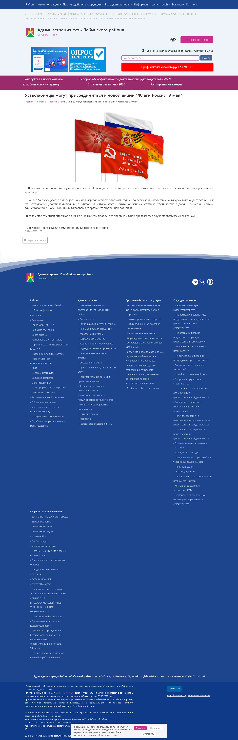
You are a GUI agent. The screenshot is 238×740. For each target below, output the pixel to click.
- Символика (36, 320)
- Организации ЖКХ (40, 382)
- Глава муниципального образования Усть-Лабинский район (94, 310)
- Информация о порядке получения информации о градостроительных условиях (189, 337)
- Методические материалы (140, 333)
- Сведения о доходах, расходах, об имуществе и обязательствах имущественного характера (145, 356)
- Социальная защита (41, 531)
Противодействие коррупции (83, 4)
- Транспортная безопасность (46, 616)
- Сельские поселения (42, 329)
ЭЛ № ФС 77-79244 (65, 692)
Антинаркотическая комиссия (89, 13)
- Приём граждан (39, 541)
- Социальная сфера (41, 526)
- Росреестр (84, 418)
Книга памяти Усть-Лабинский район (122, 18)
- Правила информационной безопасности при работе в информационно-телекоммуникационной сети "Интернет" (45, 639)
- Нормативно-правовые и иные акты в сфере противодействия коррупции (143, 310)
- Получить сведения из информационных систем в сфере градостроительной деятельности (191, 420)
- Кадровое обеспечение (91, 338)
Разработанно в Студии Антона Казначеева (188, 695)
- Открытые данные (88, 414)
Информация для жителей (152, 4)
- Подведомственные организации (97, 348)
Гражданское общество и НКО (179, 13)
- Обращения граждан (90, 362)
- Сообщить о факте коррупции (142, 388)
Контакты (192, 4)
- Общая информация (41, 310)
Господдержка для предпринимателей (134, 13)
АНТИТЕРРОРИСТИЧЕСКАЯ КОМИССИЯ (46, 13)
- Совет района (38, 334)
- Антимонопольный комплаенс (47, 397)
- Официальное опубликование (47, 416)
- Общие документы (184, 471)
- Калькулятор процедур (186, 452)
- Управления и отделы (90, 333)
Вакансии (178, 4)
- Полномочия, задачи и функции (95, 328)
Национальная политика (41, 18)
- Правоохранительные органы (47, 353)
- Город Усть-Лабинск (42, 324)
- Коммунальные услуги (43, 546)
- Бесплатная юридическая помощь (49, 516)
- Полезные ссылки (183, 466)
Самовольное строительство (78, 18)
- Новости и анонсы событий (45, 305)
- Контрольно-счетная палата (46, 339)
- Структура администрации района (97, 323)
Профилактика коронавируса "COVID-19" (167, 67)
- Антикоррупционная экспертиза (143, 319)
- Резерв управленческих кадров (95, 343)
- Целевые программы (42, 372)
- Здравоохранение (40, 521)
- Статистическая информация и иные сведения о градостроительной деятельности (191, 434)
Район (31, 4)
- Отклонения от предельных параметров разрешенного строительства (189, 499)
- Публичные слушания (42, 392)
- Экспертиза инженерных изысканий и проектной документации (187, 406)
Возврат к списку (35, 240)
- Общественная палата (43, 402)
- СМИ (33, 368)
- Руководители (86, 319)
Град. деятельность (118, 4)
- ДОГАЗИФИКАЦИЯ (40, 579)
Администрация (49, 4)
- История (35, 315)
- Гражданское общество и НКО (95, 423)
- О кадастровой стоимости (44, 569)
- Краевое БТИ (38, 536)
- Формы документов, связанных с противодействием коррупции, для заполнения (144, 342)
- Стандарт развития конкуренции (48, 387)
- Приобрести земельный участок (191, 374)
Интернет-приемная (196, 40)
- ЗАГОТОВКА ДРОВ (40, 584)
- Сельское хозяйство (41, 377)
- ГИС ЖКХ (35, 574)
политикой (94, 735)
